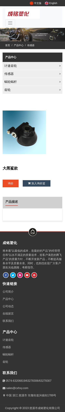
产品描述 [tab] (11, 201)
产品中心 (19, 45)
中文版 (35, 3)
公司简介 (8, 291)
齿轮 (7, 90)
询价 (10, 183)
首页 (7, 45)
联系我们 (8, 320)
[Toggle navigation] (10, 22)
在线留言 (8, 313)
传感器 (30, 45)
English (51, 3)
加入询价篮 (36, 183)
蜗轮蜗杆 (10, 82)
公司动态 (8, 306)
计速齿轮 (10, 66)
